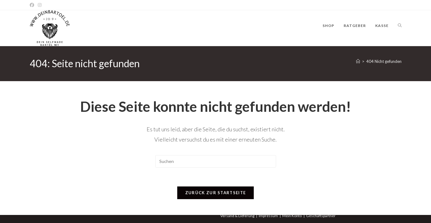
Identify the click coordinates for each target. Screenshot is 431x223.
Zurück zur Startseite (215, 192)
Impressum (268, 215)
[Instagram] (39, 5)
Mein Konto (292, 215)
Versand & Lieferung (237, 215)
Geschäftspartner (321, 215)
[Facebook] (33, 5)
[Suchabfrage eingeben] (215, 161)
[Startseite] (358, 61)
